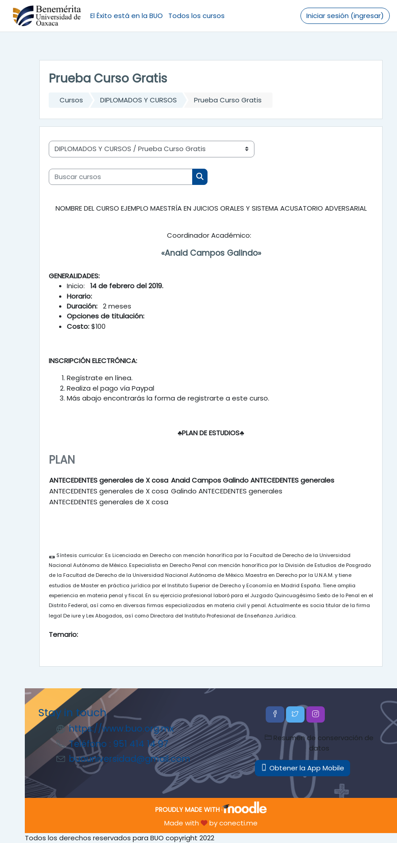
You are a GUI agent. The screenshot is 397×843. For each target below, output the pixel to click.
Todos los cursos (196, 15)
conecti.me (238, 823)
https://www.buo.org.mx (121, 729)
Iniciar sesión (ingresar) (345, 15)
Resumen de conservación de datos (319, 742)
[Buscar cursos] (121, 177)
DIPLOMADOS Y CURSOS (138, 100)
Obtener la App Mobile (302, 768)
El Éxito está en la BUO (126, 15)
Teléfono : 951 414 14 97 (118, 744)
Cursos (71, 100)
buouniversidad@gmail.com (129, 759)
